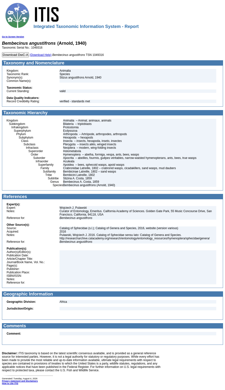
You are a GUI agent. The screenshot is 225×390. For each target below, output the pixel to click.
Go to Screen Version (13, 36)
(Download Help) (41, 55)
